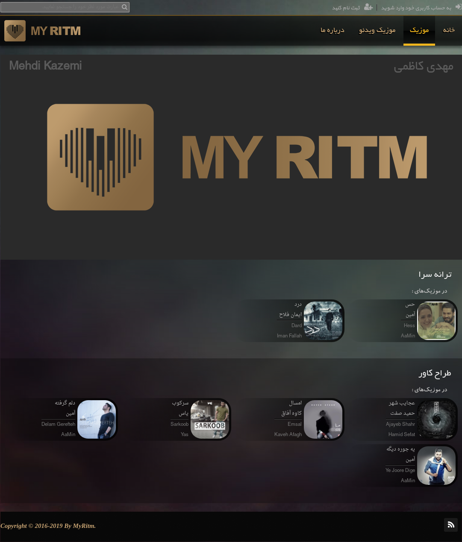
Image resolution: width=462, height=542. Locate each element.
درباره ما (332, 31)
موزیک (419, 31)
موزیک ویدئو (377, 31)
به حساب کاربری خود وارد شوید (421, 8)
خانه (449, 31)
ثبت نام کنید (352, 8)
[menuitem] (449, 31)
